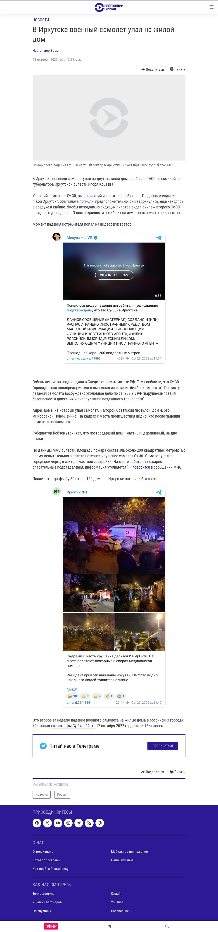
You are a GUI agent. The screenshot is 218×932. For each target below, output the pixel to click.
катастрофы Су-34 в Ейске (73, 725)
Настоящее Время (46, 50)
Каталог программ (47, 860)
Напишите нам (122, 860)
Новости (41, 19)
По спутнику (42, 911)
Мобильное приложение (129, 851)
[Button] (152, 69)
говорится (141, 467)
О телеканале (43, 851)
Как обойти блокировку (51, 869)
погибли (86, 201)
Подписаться (163, 745)
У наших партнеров (47, 902)
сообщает (138, 178)
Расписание (120, 911)
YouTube (117, 902)
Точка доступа (43, 893)
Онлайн (116, 893)
